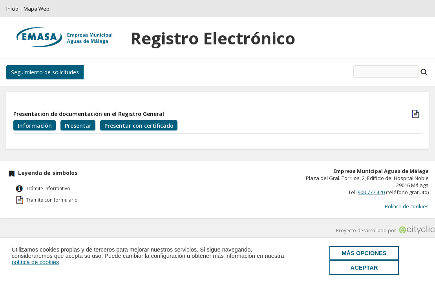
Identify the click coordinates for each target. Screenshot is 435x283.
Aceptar (364, 268)
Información (35, 125)
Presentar (78, 125)
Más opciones (364, 253)
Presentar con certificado (139, 125)
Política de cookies (407, 206)
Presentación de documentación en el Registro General (88, 114)
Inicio (12, 8)
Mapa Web (36, 8)
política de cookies (35, 262)
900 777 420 (371, 192)
